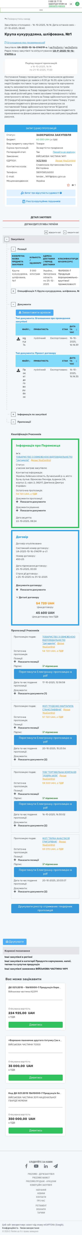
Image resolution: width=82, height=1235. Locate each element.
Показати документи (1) (30, 693)
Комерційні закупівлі (41, 1185)
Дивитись (35, 1024)
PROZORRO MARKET (41, 1177)
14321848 (41, 160)
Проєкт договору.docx (24, 383)
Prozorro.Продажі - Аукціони (41, 1181)
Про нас (41, 1200)
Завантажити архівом (35, 312)
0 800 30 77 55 (54, 1)
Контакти (41, 1197)
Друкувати (15, 941)
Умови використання (29, 1228)
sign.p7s (24, 341)
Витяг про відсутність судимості (41, 193)
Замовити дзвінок (57, 6)
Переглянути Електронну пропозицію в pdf (45, 673)
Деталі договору (27, 597)
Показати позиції (26, 661)
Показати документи (31, 501)
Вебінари (41, 1209)
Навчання (41, 1190)
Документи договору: (29, 585)
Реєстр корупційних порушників (41, 201)
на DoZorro (71, 47)
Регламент (41, 1205)
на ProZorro (56, 47)
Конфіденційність (10, 1228)
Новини (41, 1193)
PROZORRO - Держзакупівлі (41, 1174)
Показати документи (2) (30, 759)
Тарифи (41, 1212)
